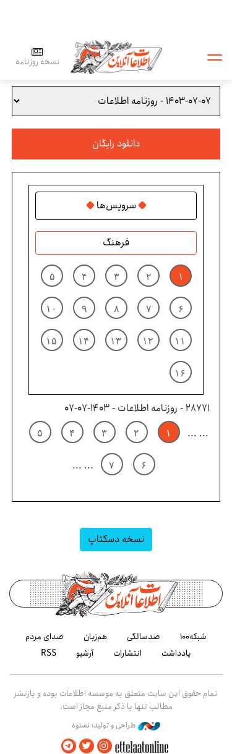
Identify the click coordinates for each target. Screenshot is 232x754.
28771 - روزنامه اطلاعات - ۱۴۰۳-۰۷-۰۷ (137, 408)
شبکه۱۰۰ (193, 636)
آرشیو (84, 653)
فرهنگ (116, 242)
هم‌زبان (95, 636)
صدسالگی (143, 636)
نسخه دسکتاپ (116, 539)
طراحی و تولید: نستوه (116, 725)
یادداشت (176, 653)
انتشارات (127, 653)
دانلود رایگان (116, 143)
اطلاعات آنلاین (116, 56)
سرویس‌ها (116, 205)
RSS (48, 653)
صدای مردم (44, 636)
